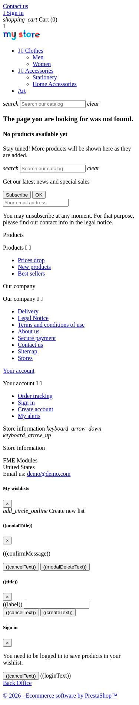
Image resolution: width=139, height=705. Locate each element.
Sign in (26, 402)
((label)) (12, 604)
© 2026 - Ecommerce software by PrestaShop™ (60, 695)
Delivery (28, 311)
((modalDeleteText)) (65, 567)
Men (38, 57)
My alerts (29, 416)
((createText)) (58, 612)
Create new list (44, 511)
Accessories (35, 70)
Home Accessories (55, 84)
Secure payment (37, 338)
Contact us (15, 6)
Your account (18, 371)
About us (28, 331)
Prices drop (31, 260)
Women (42, 64)
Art (22, 91)
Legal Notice (33, 318)
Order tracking (35, 396)
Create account (35, 409)
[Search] (53, 104)
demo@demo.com (48, 474)
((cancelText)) (21, 567)
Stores (25, 358)
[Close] (7, 504)
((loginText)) (55, 675)
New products (34, 267)
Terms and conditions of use (51, 325)
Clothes (30, 50)
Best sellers (31, 273)
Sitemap (27, 351)
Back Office (17, 683)
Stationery (45, 77)
